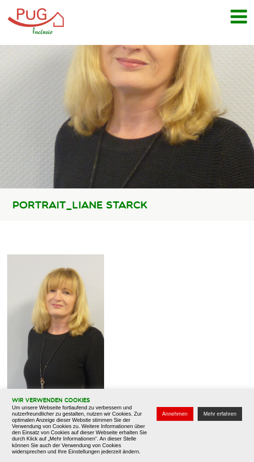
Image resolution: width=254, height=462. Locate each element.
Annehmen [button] (175, 414)
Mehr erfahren (219, 414)
